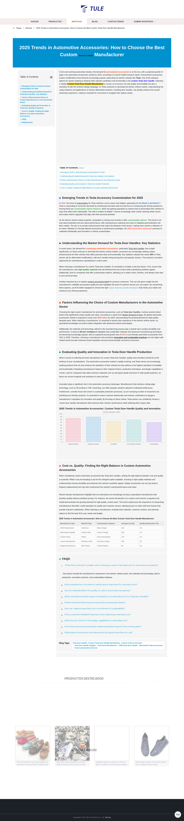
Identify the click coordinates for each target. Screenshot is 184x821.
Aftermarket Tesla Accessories (151, 645)
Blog (95, 21)
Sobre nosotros (143, 21)
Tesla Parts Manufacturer (107, 645)
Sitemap (108, 817)
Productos (55, 21)
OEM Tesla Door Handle (127, 645)
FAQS (24, 119)
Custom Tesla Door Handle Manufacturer (123, 288)
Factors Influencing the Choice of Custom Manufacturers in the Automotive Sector (36, 99)
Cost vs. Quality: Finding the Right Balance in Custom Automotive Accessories (34, 113)
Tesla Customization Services (86, 648)
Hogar (34, 21)
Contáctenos (116, 21)
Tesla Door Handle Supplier (85, 645)
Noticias (77, 21)
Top (178, 815)
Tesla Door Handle (86, 56)
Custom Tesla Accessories (131, 643)
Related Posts (27, 122)
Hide (81, 168)
